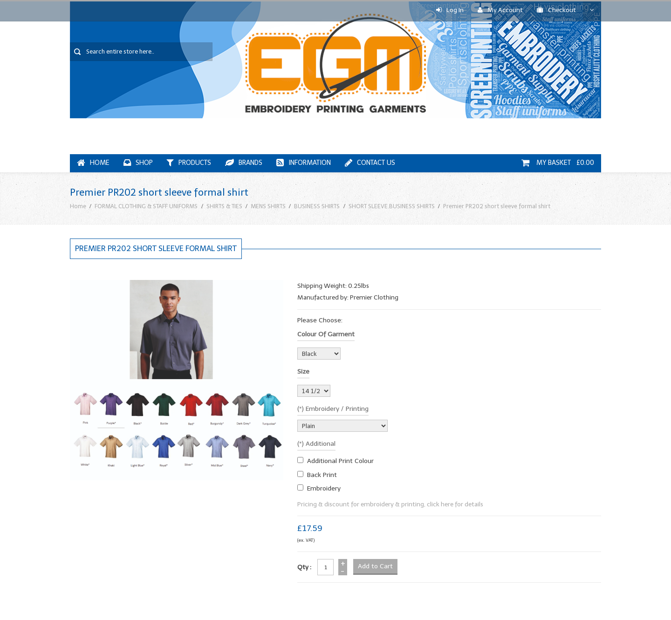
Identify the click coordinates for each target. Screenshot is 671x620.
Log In (450, 10)
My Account (500, 10)
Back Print (322, 475)
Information (303, 163)
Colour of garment (326, 334)
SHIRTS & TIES (224, 206)
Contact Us (370, 163)
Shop (138, 163)
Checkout (556, 10)
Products (189, 163)
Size (303, 371)
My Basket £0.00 (557, 163)
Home (93, 163)
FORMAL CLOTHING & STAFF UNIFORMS (146, 206)
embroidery (324, 488)
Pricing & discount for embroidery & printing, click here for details (390, 504)
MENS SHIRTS (268, 206)
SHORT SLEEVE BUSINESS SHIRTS (392, 206)
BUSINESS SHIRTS (317, 206)
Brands (243, 163)
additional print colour (340, 461)
